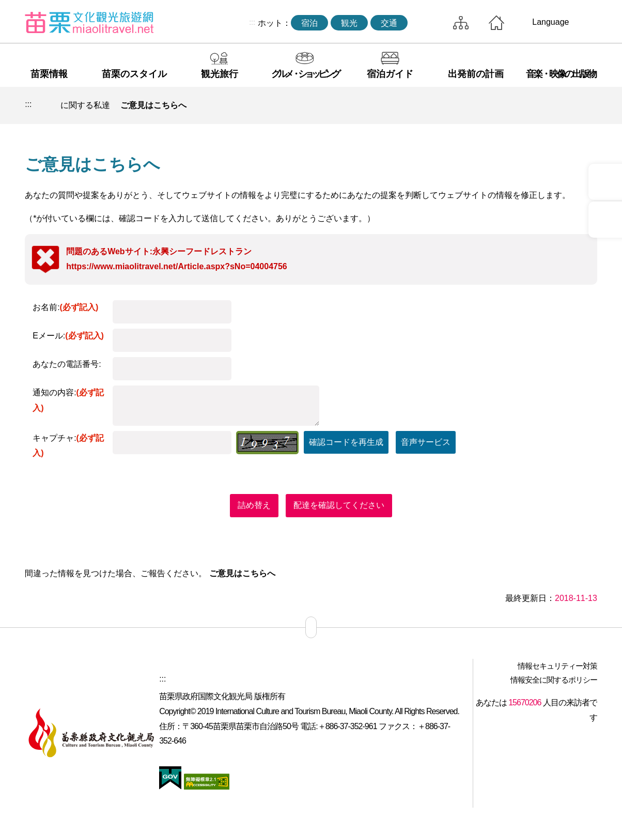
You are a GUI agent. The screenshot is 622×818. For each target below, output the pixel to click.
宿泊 (309, 23)
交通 (389, 23)
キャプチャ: (68, 446)
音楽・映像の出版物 (561, 74)
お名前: (65, 307)
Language (550, 22)
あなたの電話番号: (67, 364)
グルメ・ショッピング (304, 74)
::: (252, 22)
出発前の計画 (476, 74)
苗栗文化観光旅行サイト (89, 22)
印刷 (514, 105)
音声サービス (425, 442)
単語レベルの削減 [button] (562, 105)
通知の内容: (68, 400)
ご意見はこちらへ (153, 105)
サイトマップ (460, 22)
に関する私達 (85, 105)
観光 (349, 23)
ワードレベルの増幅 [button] (586, 105)
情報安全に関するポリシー (553, 679)
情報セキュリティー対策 (557, 665)
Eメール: (68, 335)
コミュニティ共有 (538, 105)
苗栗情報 (49, 74)
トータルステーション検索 (427, 22)
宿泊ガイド (390, 74)
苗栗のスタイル (134, 74)
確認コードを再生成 (346, 442)
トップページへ (496, 22)
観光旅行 (219, 74)
